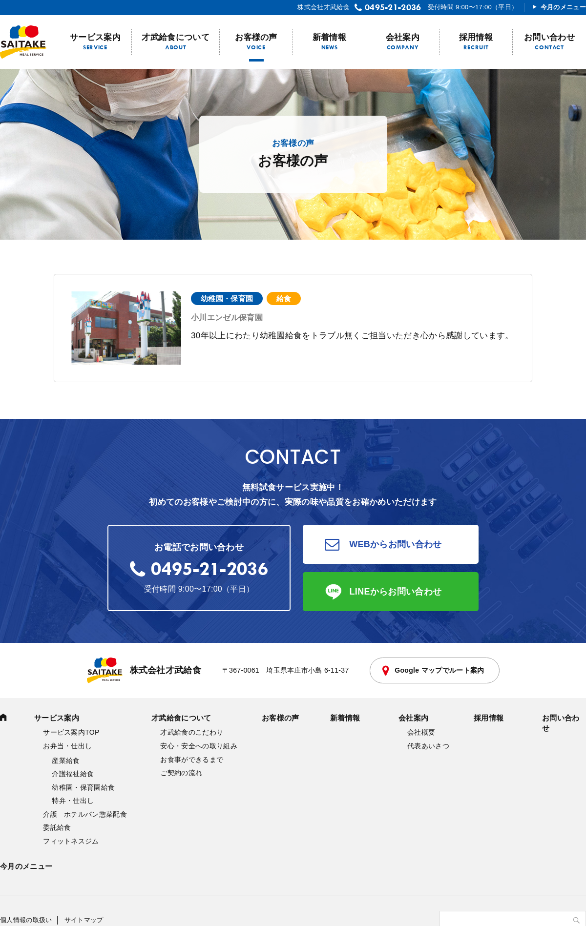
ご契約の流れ (181, 773)
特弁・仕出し (73, 800)
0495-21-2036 (393, 7)
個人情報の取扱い (26, 920)
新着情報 (329, 37)
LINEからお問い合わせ (396, 592)
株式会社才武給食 (144, 670)
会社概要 (421, 732)
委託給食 (57, 827)
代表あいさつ (428, 746)
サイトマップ (84, 920)
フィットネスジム (71, 841)
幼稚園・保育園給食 (83, 787)
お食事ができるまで (191, 759)
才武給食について (175, 37)
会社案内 (402, 37)
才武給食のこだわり (191, 732)
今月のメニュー (563, 7)
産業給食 (66, 760)
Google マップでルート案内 (439, 670)
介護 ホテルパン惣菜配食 (85, 814)
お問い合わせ (549, 37)
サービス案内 (95, 37)
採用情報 (476, 37)
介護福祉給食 (73, 774)
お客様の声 (256, 37)
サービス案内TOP (71, 732)
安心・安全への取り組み (198, 746)
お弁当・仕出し (67, 746)
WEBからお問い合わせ (395, 544)
